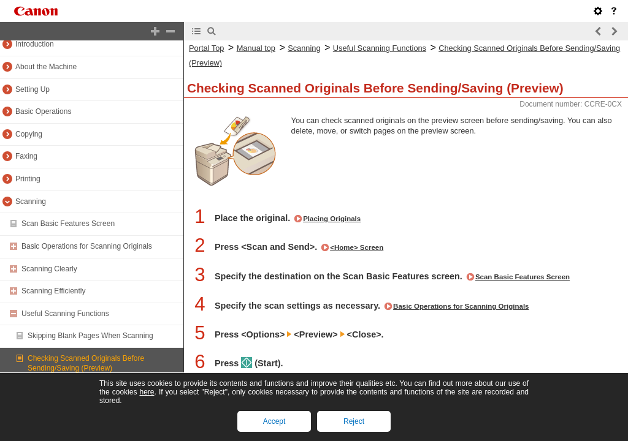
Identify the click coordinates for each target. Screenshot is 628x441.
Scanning (30, 201)
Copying (28, 134)
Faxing (26, 156)
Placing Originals (332, 218)
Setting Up (32, 89)
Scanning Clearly (49, 269)
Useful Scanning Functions (65, 313)
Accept (274, 421)
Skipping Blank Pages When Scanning (90, 335)
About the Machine (46, 66)
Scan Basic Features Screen (68, 223)
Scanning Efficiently (53, 291)
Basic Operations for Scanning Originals (86, 246)
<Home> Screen (356, 247)
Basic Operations (43, 111)
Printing (27, 179)
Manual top (256, 48)
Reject (353, 421)
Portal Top (206, 48)
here (146, 392)
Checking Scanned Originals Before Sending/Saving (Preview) (86, 363)
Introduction (34, 44)
